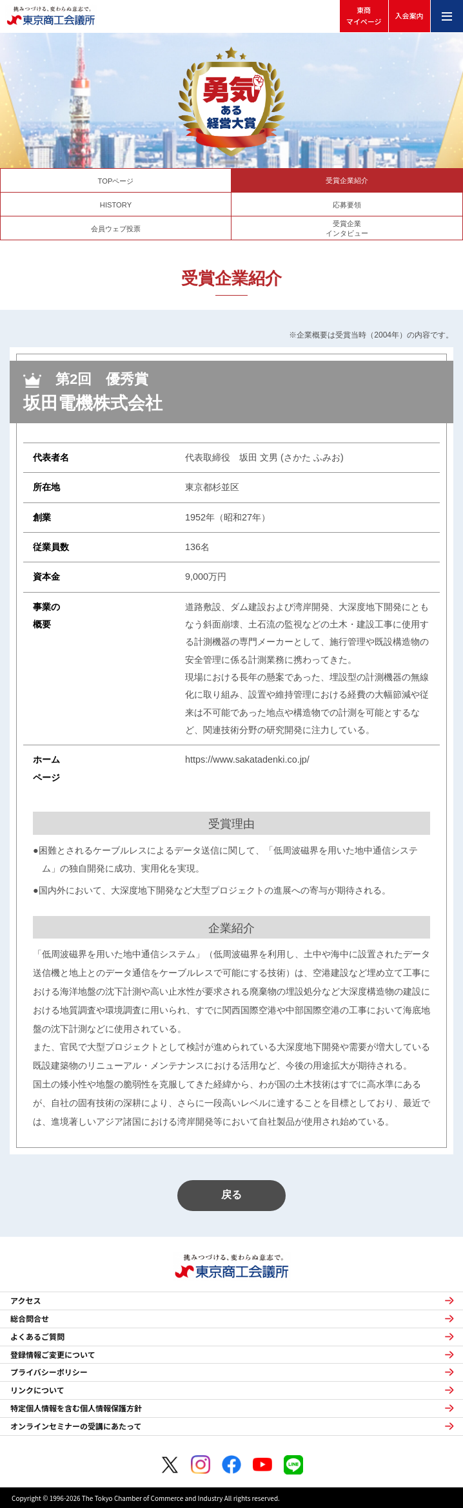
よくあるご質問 (37, 1336)
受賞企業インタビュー (347, 228)
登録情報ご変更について (52, 1355)
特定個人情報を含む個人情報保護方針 (76, 1408)
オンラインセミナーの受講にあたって (75, 1426)
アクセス (25, 1300)
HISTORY (116, 205)
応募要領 (347, 205)
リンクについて (37, 1390)
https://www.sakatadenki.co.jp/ (247, 759)
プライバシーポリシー (49, 1372)
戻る (231, 1194)
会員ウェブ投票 (116, 229)
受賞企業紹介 (347, 180)
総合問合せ (29, 1318)
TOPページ (116, 181)
